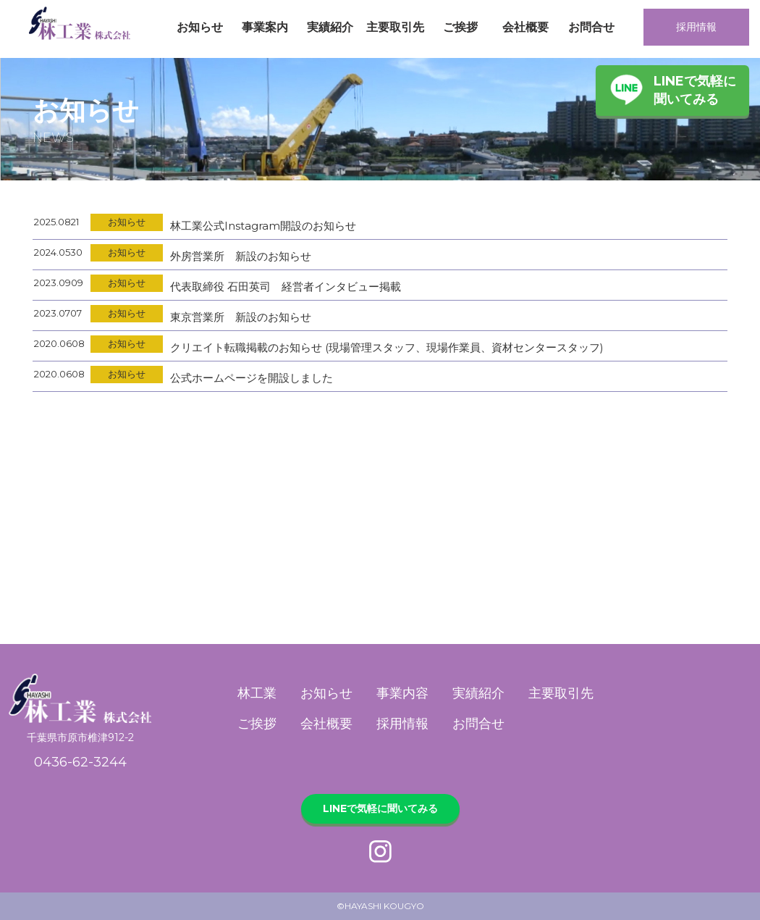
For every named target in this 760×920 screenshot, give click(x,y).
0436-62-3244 (80, 762)
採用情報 (696, 26)
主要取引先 (395, 27)
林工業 (256, 693)
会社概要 (525, 27)
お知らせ (200, 27)
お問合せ (591, 27)
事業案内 (265, 27)
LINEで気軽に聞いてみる (695, 90)
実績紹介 (330, 27)
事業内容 (402, 693)
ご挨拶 (460, 27)
